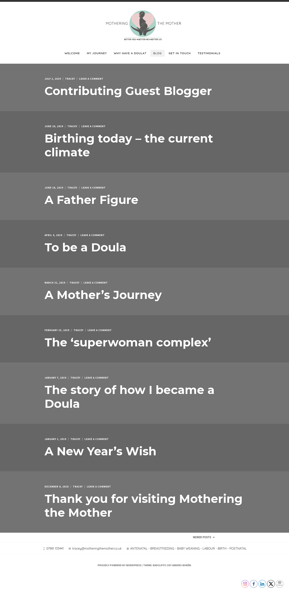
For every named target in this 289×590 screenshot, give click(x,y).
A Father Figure (91, 199)
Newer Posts (202, 547)
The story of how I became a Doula (130, 400)
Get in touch (180, 50)
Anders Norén (181, 579)
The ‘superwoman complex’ (128, 345)
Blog (157, 50)
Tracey (74, 76)
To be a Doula (85, 248)
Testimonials (209, 50)
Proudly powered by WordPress (119, 579)
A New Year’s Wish (100, 456)
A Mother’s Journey (103, 296)
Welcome (72, 50)
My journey (97, 50)
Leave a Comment (98, 76)
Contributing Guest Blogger (128, 89)
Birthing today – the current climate (129, 144)
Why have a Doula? (130, 50)
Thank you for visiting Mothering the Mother (143, 511)
